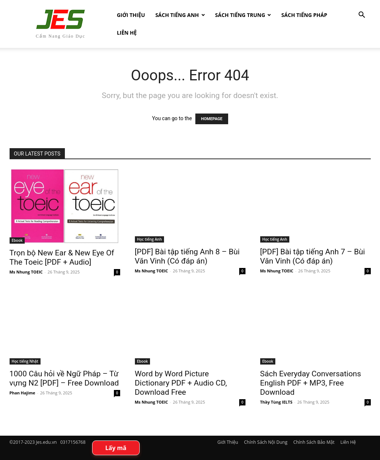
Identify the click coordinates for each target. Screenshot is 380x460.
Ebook (17, 240)
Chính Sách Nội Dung (265, 442)
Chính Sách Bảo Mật (314, 442)
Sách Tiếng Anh (177, 14)
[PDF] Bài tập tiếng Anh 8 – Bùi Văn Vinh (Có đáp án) (187, 256)
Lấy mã (115, 448)
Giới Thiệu (131, 14)
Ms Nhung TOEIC (26, 272)
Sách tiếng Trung (240, 14)
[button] (362, 15)
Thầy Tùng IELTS (276, 402)
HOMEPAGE (211, 118)
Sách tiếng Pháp (304, 14)
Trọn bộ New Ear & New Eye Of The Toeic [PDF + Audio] (62, 257)
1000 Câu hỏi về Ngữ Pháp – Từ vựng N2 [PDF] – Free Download (64, 378)
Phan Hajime (22, 392)
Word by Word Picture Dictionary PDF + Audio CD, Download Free (181, 383)
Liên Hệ (127, 32)
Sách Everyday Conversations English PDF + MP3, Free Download (310, 383)
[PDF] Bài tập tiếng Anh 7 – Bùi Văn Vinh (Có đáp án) (312, 256)
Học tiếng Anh (149, 239)
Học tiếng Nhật (25, 361)
